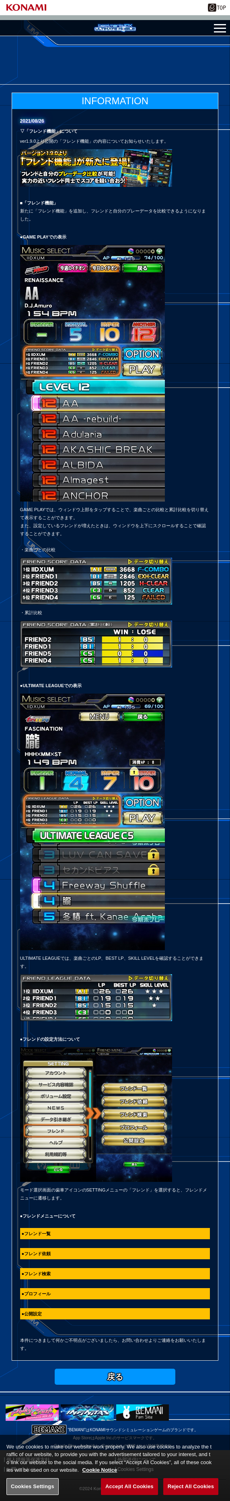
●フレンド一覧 (36, 1233)
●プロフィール (36, 1293)
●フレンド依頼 (36, 1253)
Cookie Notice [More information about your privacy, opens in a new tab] (99, 1479)
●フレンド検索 (36, 1273)
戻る (115, 1376)
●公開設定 (32, 1313)
